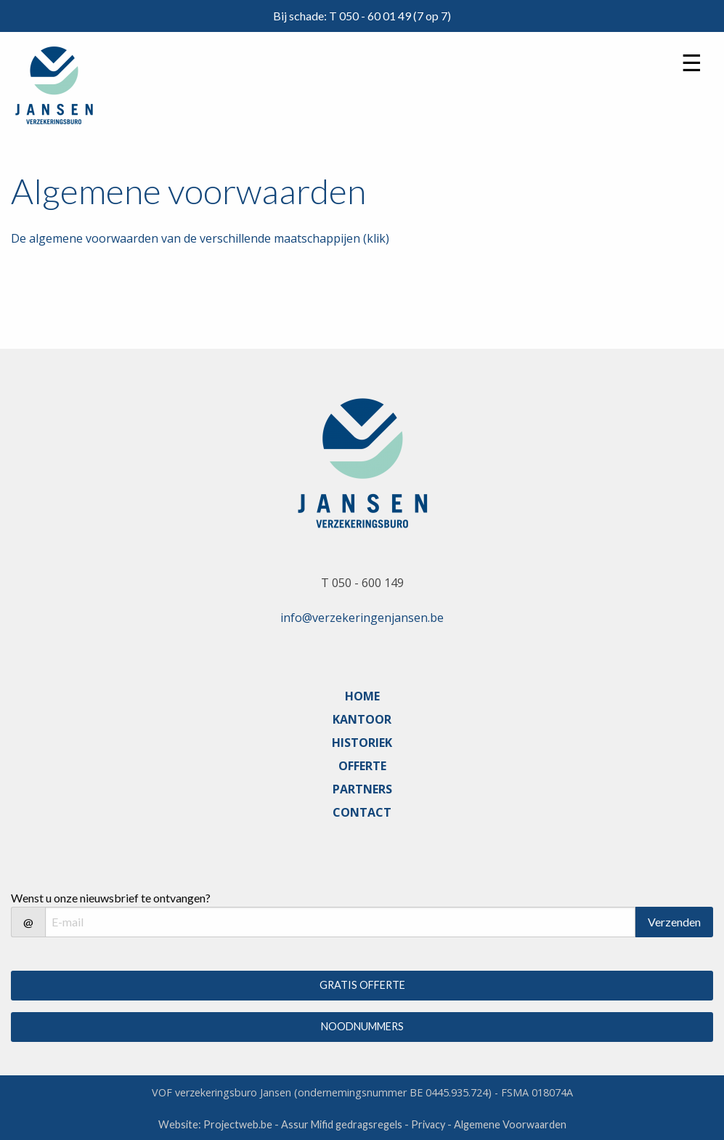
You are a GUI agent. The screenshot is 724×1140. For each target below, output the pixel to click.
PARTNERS (362, 789)
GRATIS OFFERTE (362, 985)
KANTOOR (362, 719)
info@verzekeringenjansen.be (362, 618)
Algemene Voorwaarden (510, 1124)
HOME (362, 696)
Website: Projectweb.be (215, 1124)
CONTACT (362, 812)
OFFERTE (362, 766)
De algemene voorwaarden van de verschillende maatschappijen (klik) (200, 238)
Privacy (428, 1124)
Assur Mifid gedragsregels (341, 1124)
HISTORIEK (362, 743)
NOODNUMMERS (362, 1026)
